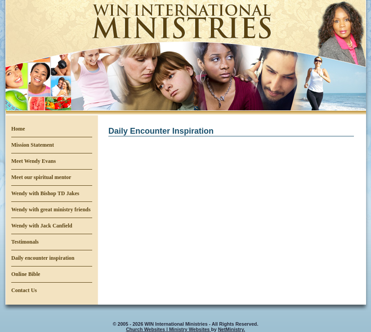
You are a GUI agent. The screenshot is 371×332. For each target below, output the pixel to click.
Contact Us (24, 290)
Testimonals (25, 242)
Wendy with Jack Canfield (41, 226)
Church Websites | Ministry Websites (168, 329)
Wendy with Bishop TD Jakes (45, 193)
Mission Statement (32, 145)
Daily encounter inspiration (42, 258)
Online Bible (25, 274)
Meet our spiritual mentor (41, 177)
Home (18, 129)
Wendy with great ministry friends (50, 209)
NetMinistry (231, 329)
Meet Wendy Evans (33, 161)
